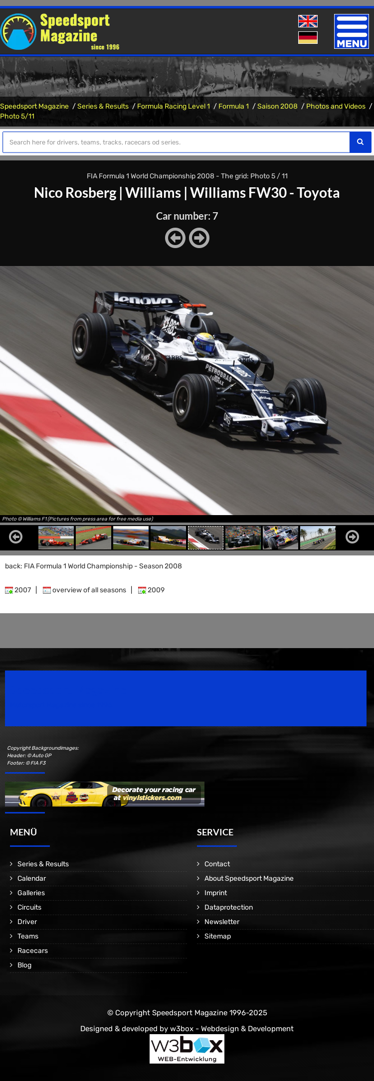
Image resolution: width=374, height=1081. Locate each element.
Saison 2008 (277, 106)
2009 (151, 590)
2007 (18, 590)
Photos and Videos (336, 106)
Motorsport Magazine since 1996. (62, 705)
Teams (27, 936)
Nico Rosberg (75, 192)
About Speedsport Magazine (249, 878)
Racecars (32, 950)
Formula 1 (233, 106)
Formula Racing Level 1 (173, 106)
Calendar (31, 878)
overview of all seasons (84, 590)
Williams (153, 192)
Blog (24, 965)
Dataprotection (228, 907)
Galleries (31, 893)
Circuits (29, 907)
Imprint (215, 893)
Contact (217, 864)
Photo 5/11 (17, 116)
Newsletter (221, 922)
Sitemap (217, 936)
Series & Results (103, 106)
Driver (27, 922)
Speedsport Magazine (34, 106)
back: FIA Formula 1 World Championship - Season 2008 (93, 566)
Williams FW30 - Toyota (265, 192)
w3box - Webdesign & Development (232, 1028)
